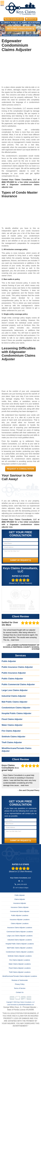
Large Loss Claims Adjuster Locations (19, 936)
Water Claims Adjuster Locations (20, 964)
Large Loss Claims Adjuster (15, 690)
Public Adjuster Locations (19, 915)
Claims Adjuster (19, 899)
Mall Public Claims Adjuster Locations (19, 948)
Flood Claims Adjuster (12, 719)
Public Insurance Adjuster (14, 673)
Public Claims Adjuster (12, 679)
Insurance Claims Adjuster (20, 907)
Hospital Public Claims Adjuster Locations (20, 944)
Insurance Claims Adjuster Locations (19, 927)
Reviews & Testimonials (20, 980)
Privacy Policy (19, 984)
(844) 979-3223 (8, 182)
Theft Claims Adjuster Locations (20, 972)
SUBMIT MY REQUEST (20, 560)
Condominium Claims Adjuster (16, 708)
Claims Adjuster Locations (19, 923)
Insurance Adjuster (19, 903)
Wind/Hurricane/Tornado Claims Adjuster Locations (19, 976)
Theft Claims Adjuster (12, 742)
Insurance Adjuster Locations (20, 919)
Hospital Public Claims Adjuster (16, 713)
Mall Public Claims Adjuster (14, 702)
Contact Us (31, 19)
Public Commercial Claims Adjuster (18, 684)
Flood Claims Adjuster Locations (20, 968)
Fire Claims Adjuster (11, 731)
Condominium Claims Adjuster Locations (19, 952)
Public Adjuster (9, 661)
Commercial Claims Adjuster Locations (20, 932)
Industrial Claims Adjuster (14, 696)
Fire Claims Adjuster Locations (19, 960)
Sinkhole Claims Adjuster (13, 736)
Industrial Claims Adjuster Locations (20, 940)
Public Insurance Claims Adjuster (17, 667)
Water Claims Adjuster (12, 725)
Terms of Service (19, 988)
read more (15, 640)
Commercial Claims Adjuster (19, 911)
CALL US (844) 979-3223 (14, 19)
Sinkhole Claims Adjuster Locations (20, 956)
